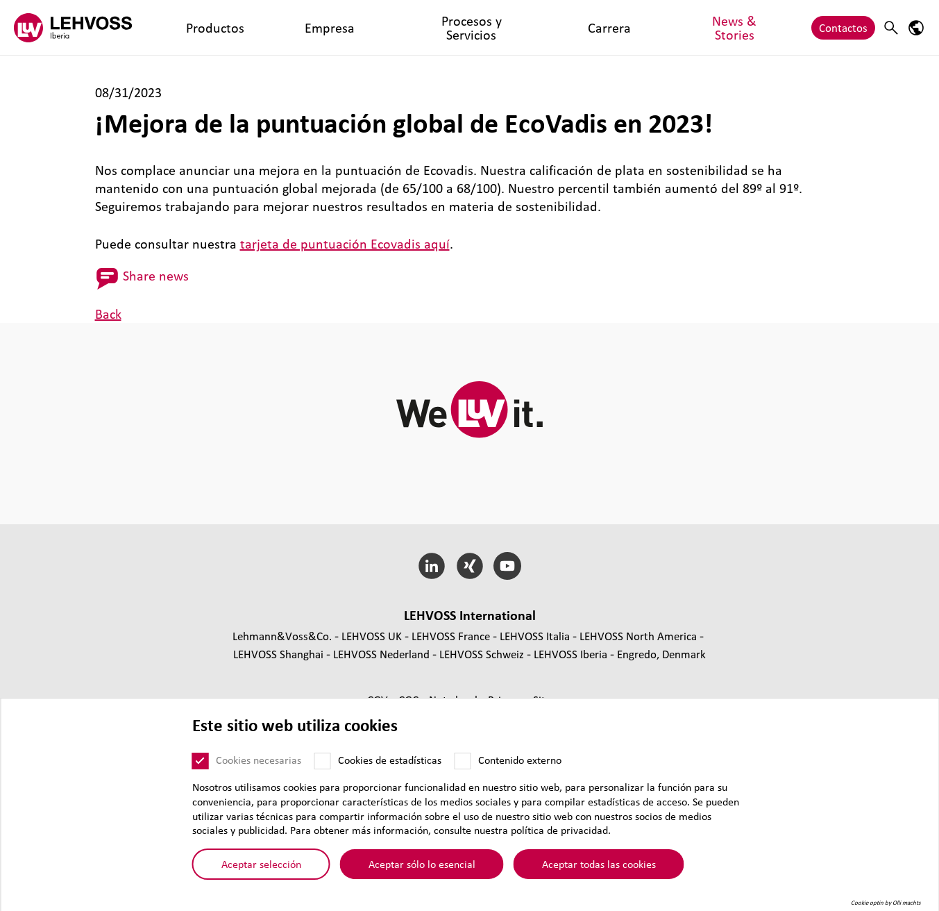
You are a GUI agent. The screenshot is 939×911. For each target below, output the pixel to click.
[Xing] (469, 566)
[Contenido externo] (463, 768)
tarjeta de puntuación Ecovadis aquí (345, 243)
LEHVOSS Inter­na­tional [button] (470, 615)
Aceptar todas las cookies (599, 871)
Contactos (843, 27)
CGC (409, 699)
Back (108, 313)
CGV (379, 699)
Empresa (249, 27)
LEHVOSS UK (371, 635)
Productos (188, 27)
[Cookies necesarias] (200, 768)
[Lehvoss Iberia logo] (73, 27)
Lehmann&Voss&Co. (282, 635)
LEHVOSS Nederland (381, 653)
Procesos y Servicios (333, 27)
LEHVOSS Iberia (570, 653)
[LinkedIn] (431, 566)
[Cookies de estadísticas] (322, 768)
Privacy (506, 699)
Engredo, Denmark (661, 653)
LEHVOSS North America (638, 635)
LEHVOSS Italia (535, 635)
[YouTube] (508, 566)
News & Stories (484, 27)
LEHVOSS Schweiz (481, 653)
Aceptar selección (261, 871)
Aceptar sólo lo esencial (422, 871)
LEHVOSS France (451, 635)
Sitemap (553, 699)
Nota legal (454, 699)
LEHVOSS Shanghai (278, 653)
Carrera (414, 27)
